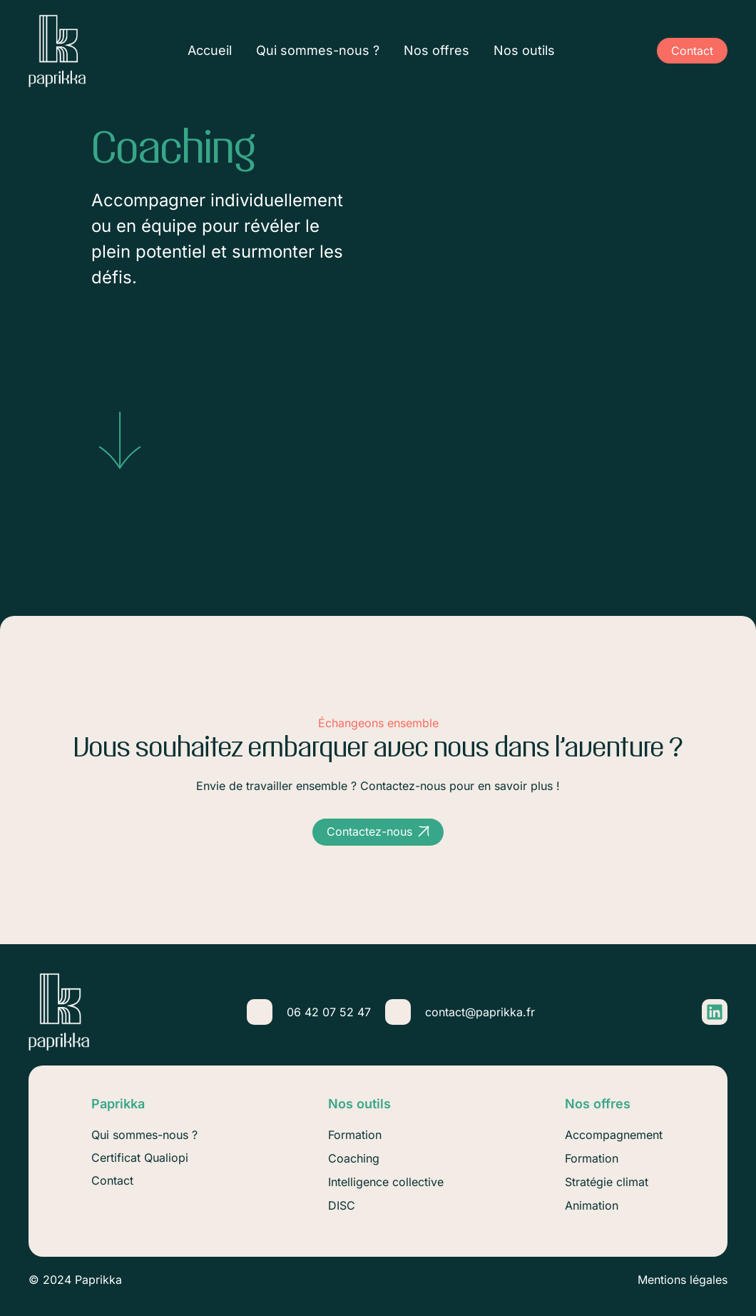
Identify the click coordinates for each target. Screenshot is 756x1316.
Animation (591, 1205)
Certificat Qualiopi (139, 1157)
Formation (591, 1158)
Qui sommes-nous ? (317, 51)
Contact (112, 1180)
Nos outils (524, 51)
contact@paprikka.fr (480, 1012)
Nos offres (436, 51)
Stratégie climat (606, 1182)
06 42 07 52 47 (329, 1012)
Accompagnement (614, 1135)
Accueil (210, 51)
